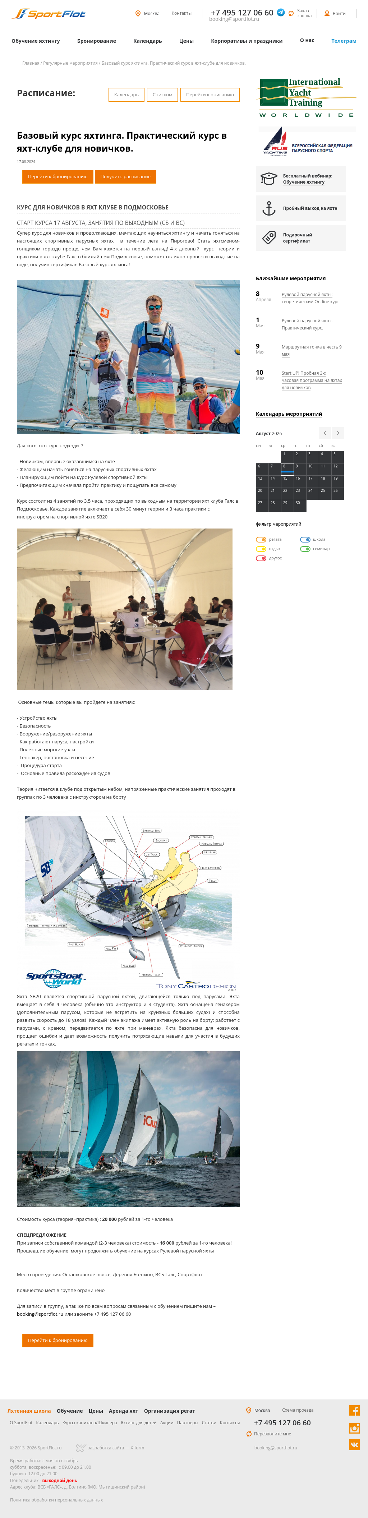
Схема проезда (297, 1410)
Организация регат (169, 1410)
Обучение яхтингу (36, 40)
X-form (137, 1448)
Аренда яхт (123, 1410)
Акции (167, 1423)
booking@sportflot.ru (234, 19)
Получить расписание (126, 176)
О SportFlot (21, 1423)
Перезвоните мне (272, 1434)
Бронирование (96, 40)
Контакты (182, 13)
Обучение (70, 1410)
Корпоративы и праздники (247, 40)
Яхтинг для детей (139, 1423)
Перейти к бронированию (58, 176)
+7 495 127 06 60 (282, 1422)
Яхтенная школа (29, 1410)
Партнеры (187, 1423)
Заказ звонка (304, 13)
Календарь (147, 40)
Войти (339, 13)
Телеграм (343, 40)
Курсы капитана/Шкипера (90, 1423)
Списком (162, 94)
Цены (186, 40)
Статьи (209, 1423)
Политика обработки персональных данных (56, 1500)
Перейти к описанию (210, 94)
